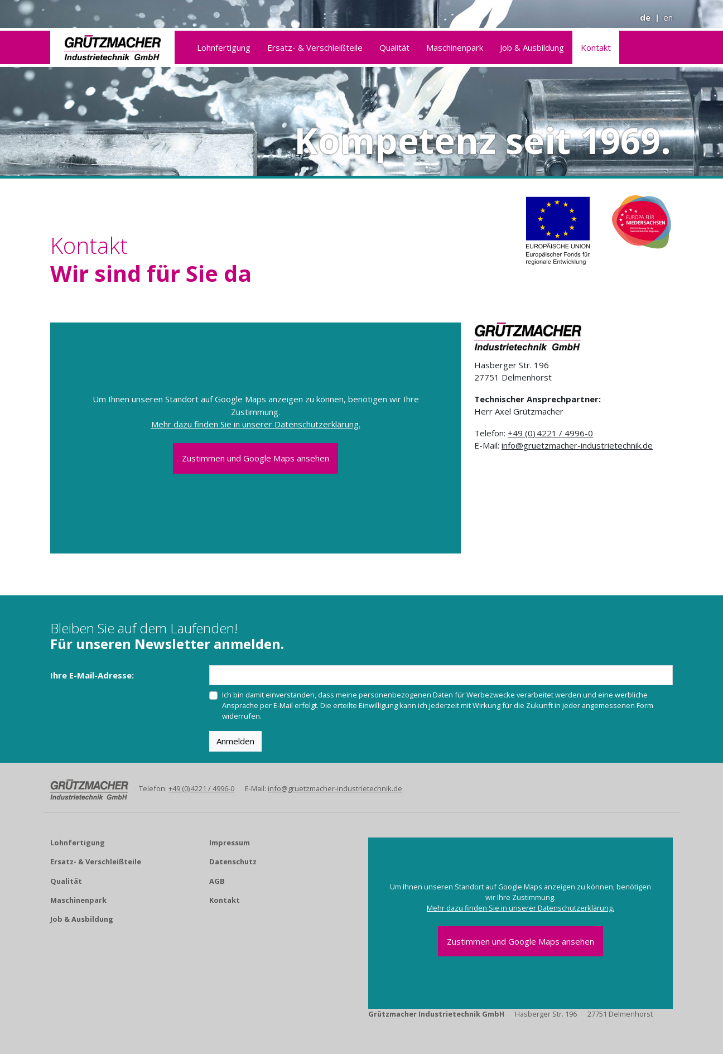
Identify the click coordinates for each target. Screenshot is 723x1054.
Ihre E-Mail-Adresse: (92, 675)
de (645, 17)
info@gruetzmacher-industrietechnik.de (577, 445)
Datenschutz (233, 861)
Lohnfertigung (223, 47)
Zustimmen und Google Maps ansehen (255, 458)
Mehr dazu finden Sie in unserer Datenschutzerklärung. (255, 424)
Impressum (229, 843)
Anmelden (235, 741)
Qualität (394, 47)
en (668, 17)
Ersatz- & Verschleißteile (315, 47)
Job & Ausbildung (532, 47)
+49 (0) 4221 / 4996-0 (550, 433)
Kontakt (596, 47)
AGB (217, 881)
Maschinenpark (454, 47)
